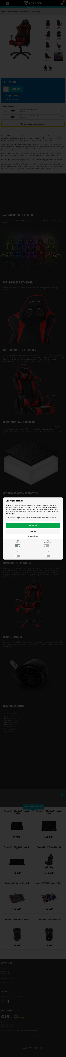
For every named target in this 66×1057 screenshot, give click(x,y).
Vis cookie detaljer (33, 536)
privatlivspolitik (17, 518)
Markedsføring (47, 544)
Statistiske (47, 554)
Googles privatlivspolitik (33, 518)
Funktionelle (18, 554)
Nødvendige (18, 544)
